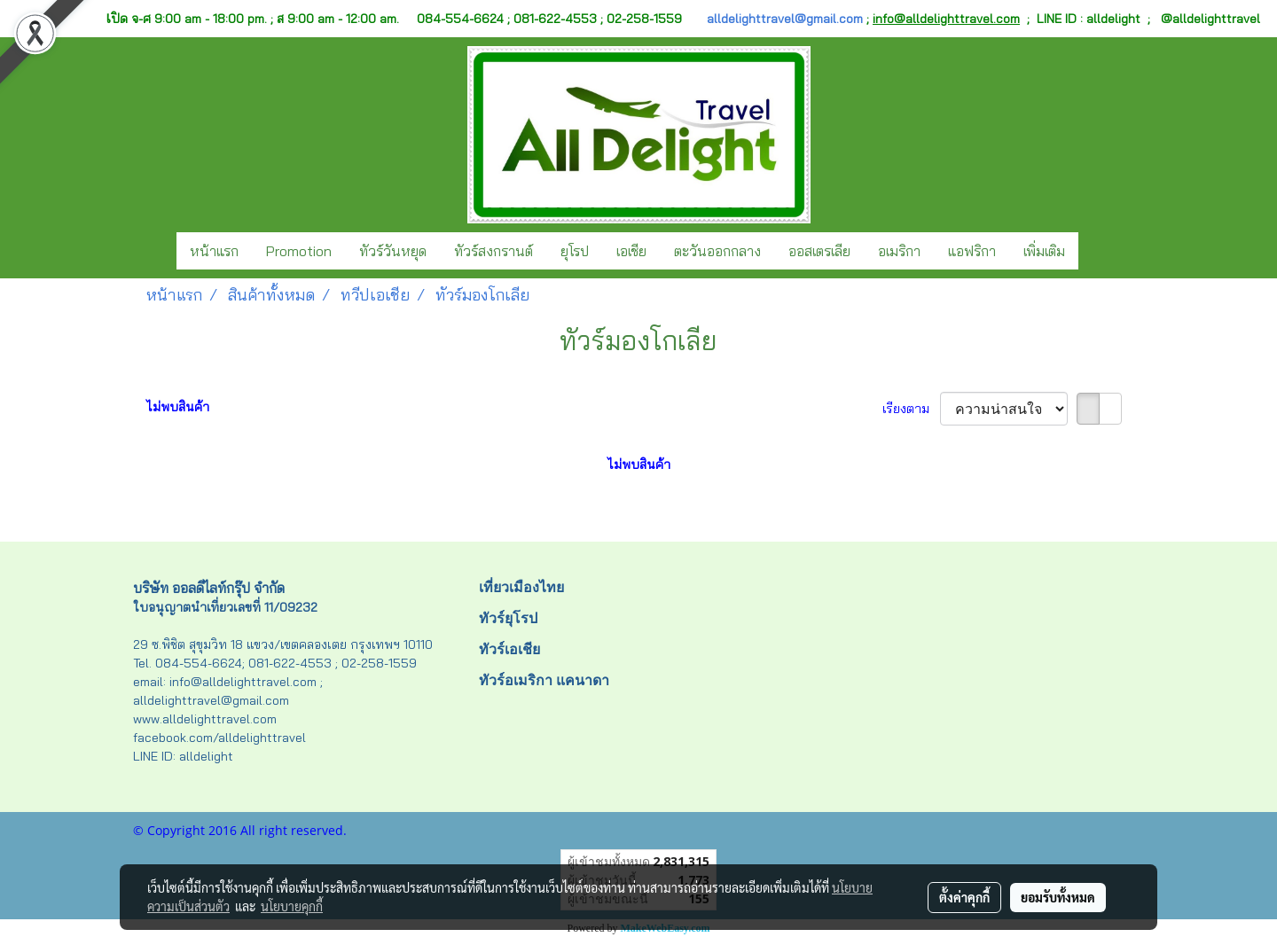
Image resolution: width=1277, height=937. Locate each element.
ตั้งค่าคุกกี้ (964, 897)
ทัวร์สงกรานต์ (493, 251)
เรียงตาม (911, 409)
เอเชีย (631, 251)
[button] (1094, 251)
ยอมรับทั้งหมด (1058, 897)
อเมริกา (899, 251)
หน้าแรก (214, 251)
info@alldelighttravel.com (946, 19)
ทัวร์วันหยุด (393, 251)
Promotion (299, 251)
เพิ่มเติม (1044, 251)
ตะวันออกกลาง (717, 251)
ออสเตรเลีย (819, 251)
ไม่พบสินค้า (177, 407)
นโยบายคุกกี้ (292, 906)
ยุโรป (574, 251)
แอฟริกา (972, 251)
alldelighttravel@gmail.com (785, 19)
